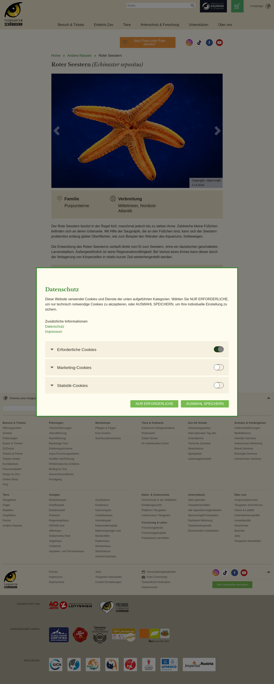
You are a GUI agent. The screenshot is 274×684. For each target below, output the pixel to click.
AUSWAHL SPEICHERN (200, 404)
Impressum (58, 331)
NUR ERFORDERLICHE (149, 404)
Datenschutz (59, 326)
